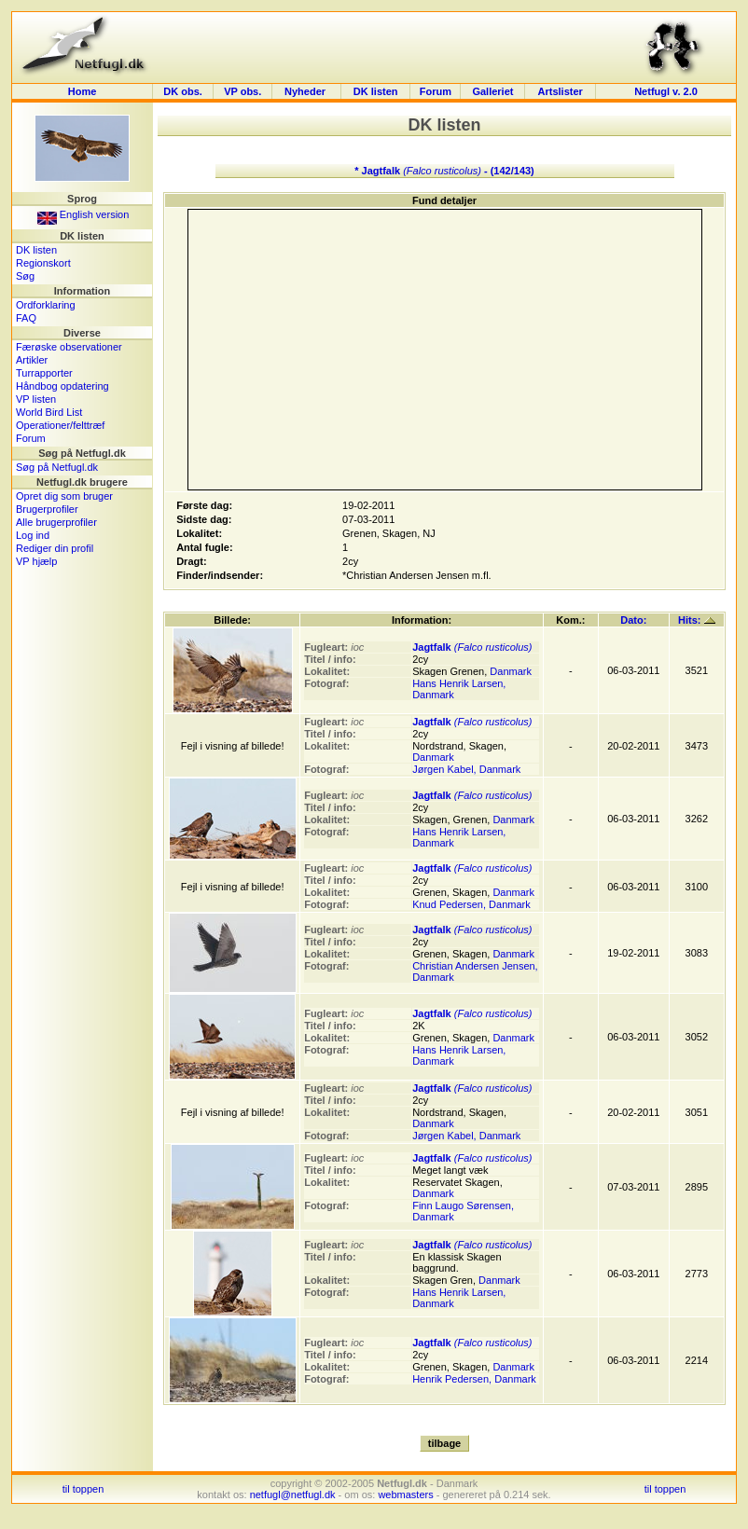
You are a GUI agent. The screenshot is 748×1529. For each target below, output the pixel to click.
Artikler (32, 359)
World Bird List (49, 412)
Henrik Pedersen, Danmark (474, 1378)
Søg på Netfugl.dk (57, 467)
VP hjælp (36, 561)
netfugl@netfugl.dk (293, 1494)
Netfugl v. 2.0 (666, 91)
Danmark (511, 671)
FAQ (26, 318)
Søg (25, 276)
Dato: (633, 620)
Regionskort (43, 263)
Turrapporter (44, 373)
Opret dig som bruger (64, 496)
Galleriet (492, 91)
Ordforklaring (46, 304)
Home (82, 91)
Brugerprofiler (47, 509)
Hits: (696, 620)
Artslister (560, 91)
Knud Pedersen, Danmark (471, 904)
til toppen (83, 1489)
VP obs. (242, 91)
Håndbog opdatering (62, 386)
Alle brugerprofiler (56, 522)
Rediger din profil (54, 548)
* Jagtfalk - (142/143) (444, 170)
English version (83, 214)
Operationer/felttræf (60, 425)
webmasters (405, 1494)
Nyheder (306, 91)
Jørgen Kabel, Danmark (466, 769)
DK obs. (182, 91)
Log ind (32, 535)
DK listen (375, 91)
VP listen (36, 399)
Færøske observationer (69, 346)
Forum (435, 91)
